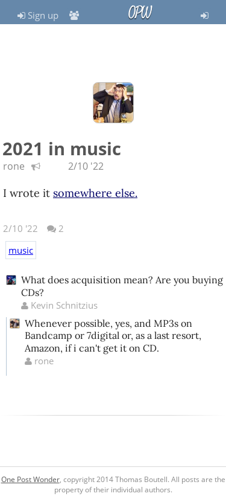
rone (14, 166)
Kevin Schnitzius (59, 305)
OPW (139, 12)
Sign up (37, 15)
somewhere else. (95, 193)
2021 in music (61, 148)
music (20, 250)
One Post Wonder (30, 479)
